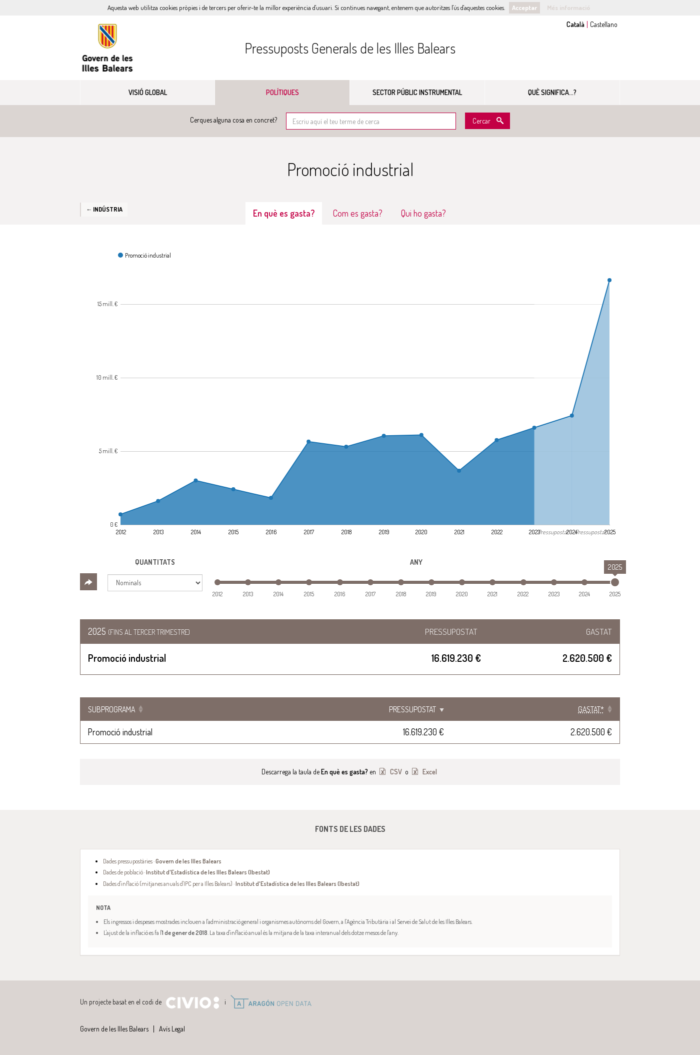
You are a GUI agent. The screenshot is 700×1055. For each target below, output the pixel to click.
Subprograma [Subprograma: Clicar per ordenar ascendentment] (111, 709)
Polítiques (282, 92)
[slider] (615, 582)
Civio (192, 1002)
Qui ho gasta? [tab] (423, 213)
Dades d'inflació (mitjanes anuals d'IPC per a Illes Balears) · (231, 883)
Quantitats (155, 562)
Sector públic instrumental (417, 92)
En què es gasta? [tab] (283, 213)
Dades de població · (186, 872)
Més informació (568, 8)
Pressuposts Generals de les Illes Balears (350, 48)
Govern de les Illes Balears (107, 48)
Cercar (481, 121)
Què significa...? (552, 92)
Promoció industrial (120, 731)
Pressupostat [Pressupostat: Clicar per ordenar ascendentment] (436, 709)
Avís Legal (172, 1028)
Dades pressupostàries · (162, 861)
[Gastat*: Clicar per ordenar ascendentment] (547, 709)
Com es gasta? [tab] (357, 213)
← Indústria (104, 209)
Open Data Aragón (271, 1002)
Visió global (147, 92)
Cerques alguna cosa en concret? (233, 120)
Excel (429, 771)
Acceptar (524, 8)
